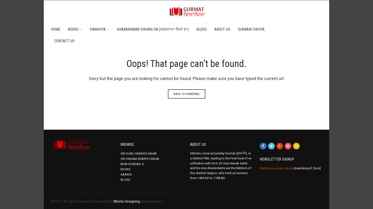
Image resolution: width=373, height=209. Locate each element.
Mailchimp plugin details (276, 168)
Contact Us (64, 41)
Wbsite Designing (126, 201)
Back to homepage (187, 94)
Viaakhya (98, 29)
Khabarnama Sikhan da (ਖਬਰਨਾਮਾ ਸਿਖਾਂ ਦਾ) (153, 29)
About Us (222, 29)
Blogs (201, 29)
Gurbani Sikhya (251, 29)
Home (55, 29)
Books (73, 29)
